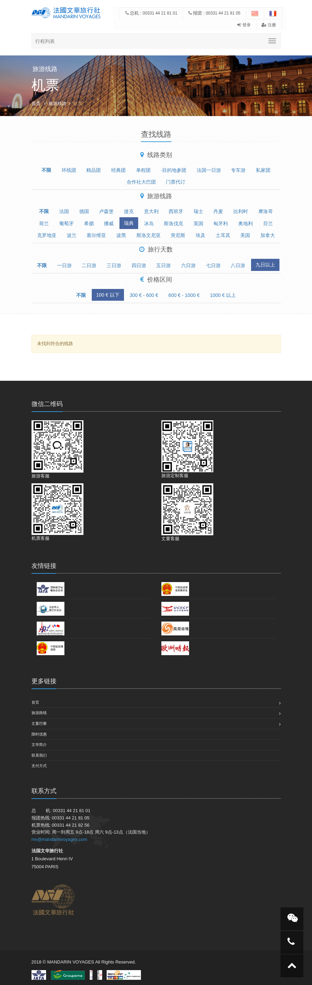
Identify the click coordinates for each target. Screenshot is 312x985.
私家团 (263, 170)
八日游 (238, 265)
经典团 (118, 170)
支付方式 (39, 766)
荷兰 (44, 223)
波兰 (72, 235)
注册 (268, 25)
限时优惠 (39, 734)
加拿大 (267, 235)
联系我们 (39, 755)
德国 (84, 211)
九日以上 (265, 264)
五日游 (163, 265)
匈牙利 (220, 223)
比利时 (240, 211)
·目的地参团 (173, 170)
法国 (64, 211)
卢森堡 (106, 211)
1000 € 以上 (223, 295)
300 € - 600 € (144, 295)
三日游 (114, 265)
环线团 (69, 170)
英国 (198, 223)
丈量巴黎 (39, 723)
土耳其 (223, 235)
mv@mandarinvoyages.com (59, 839)
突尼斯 (178, 235)
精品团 (93, 170)
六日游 (188, 265)
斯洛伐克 (173, 223)
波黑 (121, 235)
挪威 (109, 223)
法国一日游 (209, 170)
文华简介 (39, 744)
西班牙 (176, 211)
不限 (46, 170)
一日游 (64, 265)
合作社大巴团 (141, 182)
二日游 (89, 265)
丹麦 (218, 211)
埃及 (200, 235)
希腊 (89, 223)
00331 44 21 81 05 (223, 13)
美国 (245, 235)
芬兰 (268, 223)
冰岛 (149, 223)
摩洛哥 (265, 211)
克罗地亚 (46, 235)
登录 (243, 25)
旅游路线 (39, 713)
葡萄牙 (66, 223)
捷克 (129, 211)
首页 (36, 103)
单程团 (143, 170)
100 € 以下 (107, 295)
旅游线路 (57, 103)
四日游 (139, 265)
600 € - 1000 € (183, 295)
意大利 (151, 211)
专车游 (238, 170)
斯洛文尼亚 (148, 235)
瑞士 (198, 211)
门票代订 (175, 182)
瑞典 (129, 223)
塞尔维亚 (96, 235)
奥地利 (245, 223)
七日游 (213, 265)
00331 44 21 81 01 (160, 13)
